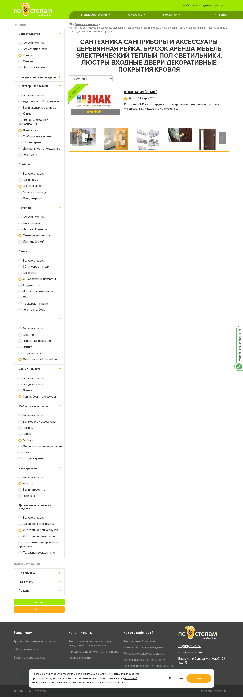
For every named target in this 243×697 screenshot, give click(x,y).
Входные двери (30, 186)
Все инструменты (32, 489)
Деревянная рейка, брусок (38, 530)
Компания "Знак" (140, 92)
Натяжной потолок (32, 229)
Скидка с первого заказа (30, 657)
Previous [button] (73, 138)
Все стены (27, 273)
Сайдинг (26, 61)
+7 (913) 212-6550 (189, 646)
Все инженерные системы (37, 107)
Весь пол (26, 335)
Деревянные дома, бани (36, 536)
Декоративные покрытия (37, 279)
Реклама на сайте (80, 657)
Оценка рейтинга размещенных (144, 647)
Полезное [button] (171, 14)
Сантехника (28, 130)
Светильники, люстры (34, 235)
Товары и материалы (86, 24)
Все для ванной (30, 384)
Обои (24, 297)
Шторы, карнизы (31, 458)
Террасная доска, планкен (37, 552)
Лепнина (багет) (31, 241)
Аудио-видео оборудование (39, 101)
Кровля (25, 55)
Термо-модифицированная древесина (38, 544)
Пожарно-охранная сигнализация (33, 122)
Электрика (27, 154)
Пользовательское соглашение (143, 653)
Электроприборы (31, 309)
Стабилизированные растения (40, 446)
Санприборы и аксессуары (37, 396)
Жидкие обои (29, 285)
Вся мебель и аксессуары (37, 421)
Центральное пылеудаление (39, 148)
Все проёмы (28, 180)
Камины (25, 428)
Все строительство (33, 49)
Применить (39, 602)
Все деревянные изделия (37, 523)
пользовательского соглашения (106, 682)
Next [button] (222, 138)
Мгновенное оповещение (238, 330)
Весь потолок (29, 223)
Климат (25, 113)
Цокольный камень (33, 67)
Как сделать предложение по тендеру (93, 651)
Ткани (24, 452)
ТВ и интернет (29, 142)
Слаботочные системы (35, 136)
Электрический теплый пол (38, 359)
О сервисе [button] (136, 14)
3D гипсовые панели (33, 266)
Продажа (26, 496)
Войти (223, 14)
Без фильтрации (31, 43)
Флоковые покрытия (33, 303)
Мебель (25, 440)
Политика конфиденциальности (144, 659)
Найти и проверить (26, 649)
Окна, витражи (30, 198)
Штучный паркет (31, 353)
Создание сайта (211, 690)
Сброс (39, 609)
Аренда (25, 483)
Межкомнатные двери (35, 192)
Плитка (25, 347)
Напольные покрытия (34, 341)
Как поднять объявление (139, 641)
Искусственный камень (35, 291)
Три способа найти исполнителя (34, 641)
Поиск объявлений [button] (95, 14)
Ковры (24, 434)
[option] (84, 138)
